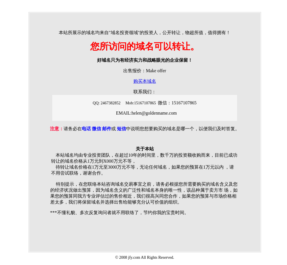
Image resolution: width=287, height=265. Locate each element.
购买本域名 (144, 81)
